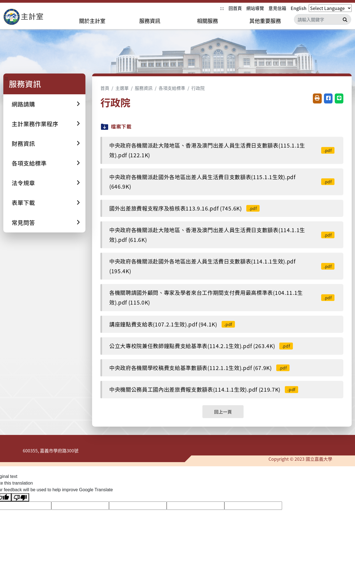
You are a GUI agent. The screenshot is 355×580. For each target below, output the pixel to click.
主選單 (122, 88)
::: (222, 8)
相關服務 (207, 21)
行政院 (198, 88)
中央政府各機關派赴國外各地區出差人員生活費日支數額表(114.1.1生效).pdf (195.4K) (221, 266)
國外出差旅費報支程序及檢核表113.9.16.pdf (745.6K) (184, 208)
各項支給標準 (172, 88)
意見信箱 (277, 8)
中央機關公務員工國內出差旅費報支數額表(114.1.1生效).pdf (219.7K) (203, 389)
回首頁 (235, 8)
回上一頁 (223, 411)
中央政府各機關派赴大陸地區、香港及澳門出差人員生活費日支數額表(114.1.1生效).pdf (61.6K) (221, 235)
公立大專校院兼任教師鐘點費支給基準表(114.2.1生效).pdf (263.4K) (201, 346)
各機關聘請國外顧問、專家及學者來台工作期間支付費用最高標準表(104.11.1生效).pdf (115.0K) (221, 297)
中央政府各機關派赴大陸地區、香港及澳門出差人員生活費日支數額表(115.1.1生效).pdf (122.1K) (221, 150)
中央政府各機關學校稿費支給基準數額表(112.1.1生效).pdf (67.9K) (199, 368)
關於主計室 (92, 21)
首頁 (104, 88)
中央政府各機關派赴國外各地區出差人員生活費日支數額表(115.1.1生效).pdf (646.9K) (221, 182)
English (298, 8)
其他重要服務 (265, 21)
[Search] (322, 19)
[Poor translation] (20, 497)
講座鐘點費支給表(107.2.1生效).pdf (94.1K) (172, 324)
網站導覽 (255, 8)
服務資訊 (149, 21)
